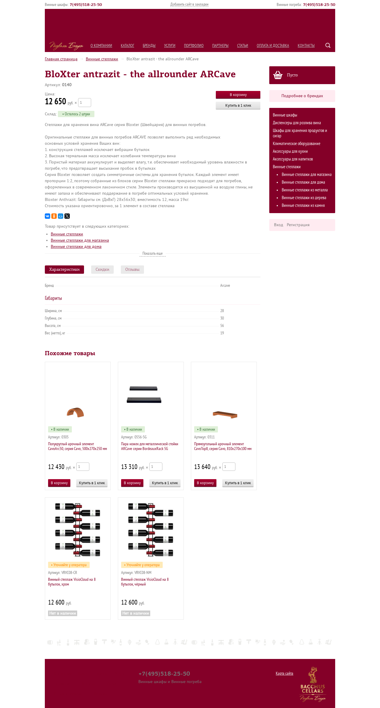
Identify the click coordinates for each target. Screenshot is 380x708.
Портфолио (194, 45)
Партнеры (220, 45)
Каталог (127, 45)
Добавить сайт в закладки (189, 4)
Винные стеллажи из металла (305, 190)
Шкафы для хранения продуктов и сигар (300, 133)
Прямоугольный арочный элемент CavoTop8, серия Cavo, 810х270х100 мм (222, 446)
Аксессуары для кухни (290, 151)
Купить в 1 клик (238, 105)
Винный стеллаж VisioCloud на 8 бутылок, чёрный (145, 581)
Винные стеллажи (102, 59)
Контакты (306, 45)
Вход (278, 225)
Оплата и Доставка (273, 45)
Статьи (242, 45)
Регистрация (298, 225)
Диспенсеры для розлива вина (297, 122)
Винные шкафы (285, 115)
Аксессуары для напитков (293, 159)
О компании (101, 45)
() (86, 4)
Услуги (169, 45)
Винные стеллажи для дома (303, 182)
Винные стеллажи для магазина (307, 174)
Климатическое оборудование (296, 143)
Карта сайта (284, 673)
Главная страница (61, 59)
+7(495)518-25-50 (164, 673)
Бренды (149, 45)
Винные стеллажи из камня (303, 205)
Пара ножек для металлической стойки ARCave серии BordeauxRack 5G (149, 446)
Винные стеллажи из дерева (304, 197)
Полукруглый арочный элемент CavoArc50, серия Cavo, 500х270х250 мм (77, 446)
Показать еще (152, 253)
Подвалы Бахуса (66, 46)
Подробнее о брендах (302, 96)
